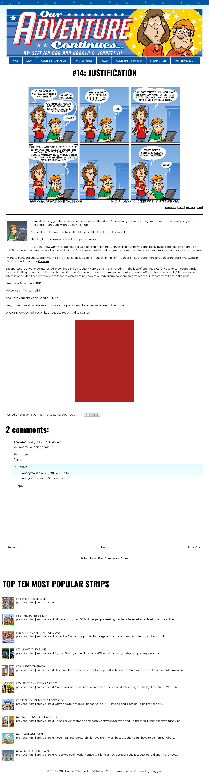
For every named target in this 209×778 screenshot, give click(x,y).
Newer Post (16, 547)
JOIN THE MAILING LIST (185, 60)
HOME (15, 60)
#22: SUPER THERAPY (30, 666)
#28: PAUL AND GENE (30, 734)
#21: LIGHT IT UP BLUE (31, 649)
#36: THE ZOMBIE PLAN (32, 615)
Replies (22, 467)
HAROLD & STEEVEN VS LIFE (53, 60)
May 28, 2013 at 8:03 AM (54, 473)
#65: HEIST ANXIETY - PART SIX (36, 683)
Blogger (155, 771)
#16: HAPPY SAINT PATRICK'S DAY (38, 632)
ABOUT (29, 60)
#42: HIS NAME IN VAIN (31, 598)
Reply (17, 459)
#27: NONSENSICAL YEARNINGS (37, 717)
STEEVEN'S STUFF (158, 60)
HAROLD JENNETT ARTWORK (129, 60)
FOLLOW (104, 60)
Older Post (194, 547)
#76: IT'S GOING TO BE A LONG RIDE (40, 700)
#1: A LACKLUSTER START (32, 751)
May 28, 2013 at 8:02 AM (45, 442)
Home (105, 547)
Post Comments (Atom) (113, 558)
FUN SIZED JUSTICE (83, 60)
